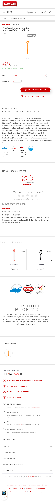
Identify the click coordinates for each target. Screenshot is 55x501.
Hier (20, 424)
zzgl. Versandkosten (13, 65)
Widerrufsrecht (13, 492)
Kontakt (21, 488)
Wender (41, 264)
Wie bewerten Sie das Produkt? (27, 195)
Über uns (44, 485)
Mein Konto (22, 485)
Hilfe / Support (13, 488)
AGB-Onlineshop (33, 492)
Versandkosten (31, 476)
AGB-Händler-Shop (12, 485)
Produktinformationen (34, 485)
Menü (7, 12)
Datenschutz (23, 492)
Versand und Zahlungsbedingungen (35, 488)
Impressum (43, 492)
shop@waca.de (35, 407)
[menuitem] (8, 12)
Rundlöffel (14, 264)
